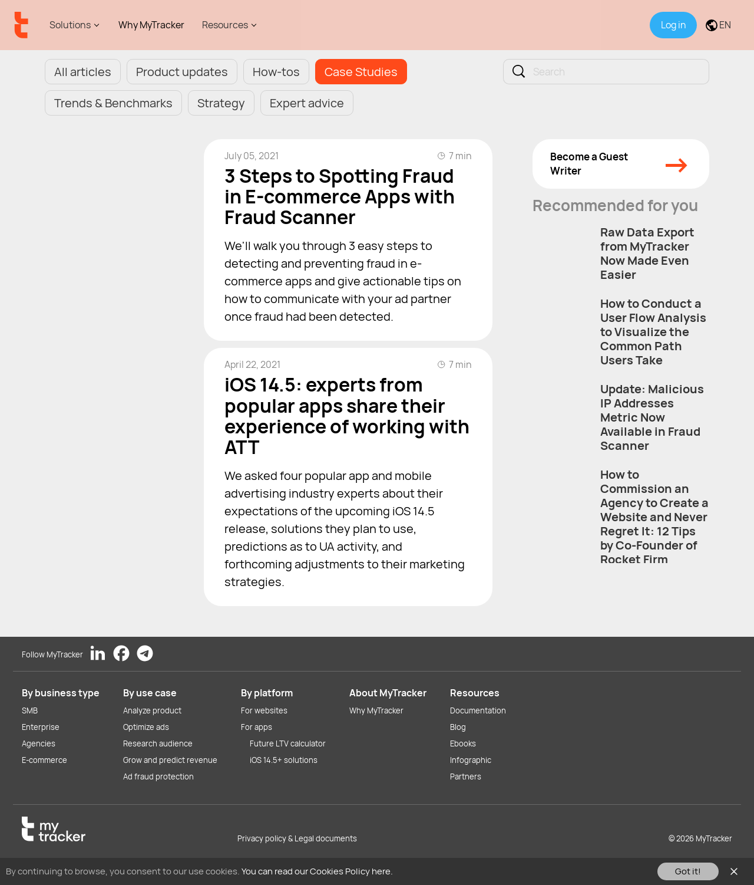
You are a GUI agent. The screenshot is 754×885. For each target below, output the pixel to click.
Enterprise (40, 727)
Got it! (688, 871)
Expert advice (307, 103)
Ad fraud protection (158, 776)
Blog (458, 727)
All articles (82, 72)
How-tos (276, 72)
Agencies (38, 743)
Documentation (478, 710)
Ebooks (463, 743)
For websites (264, 710)
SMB (30, 710)
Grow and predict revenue (170, 760)
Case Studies (361, 72)
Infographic (470, 760)
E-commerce (44, 760)
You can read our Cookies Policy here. (317, 871)
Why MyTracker (151, 24)
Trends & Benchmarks (113, 103)
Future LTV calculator (288, 743)
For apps (256, 727)
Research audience (158, 743)
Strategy (221, 103)
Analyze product (152, 710)
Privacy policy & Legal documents (297, 838)
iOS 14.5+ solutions (284, 760)
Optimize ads (146, 727)
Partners (465, 776)
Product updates (182, 72)
